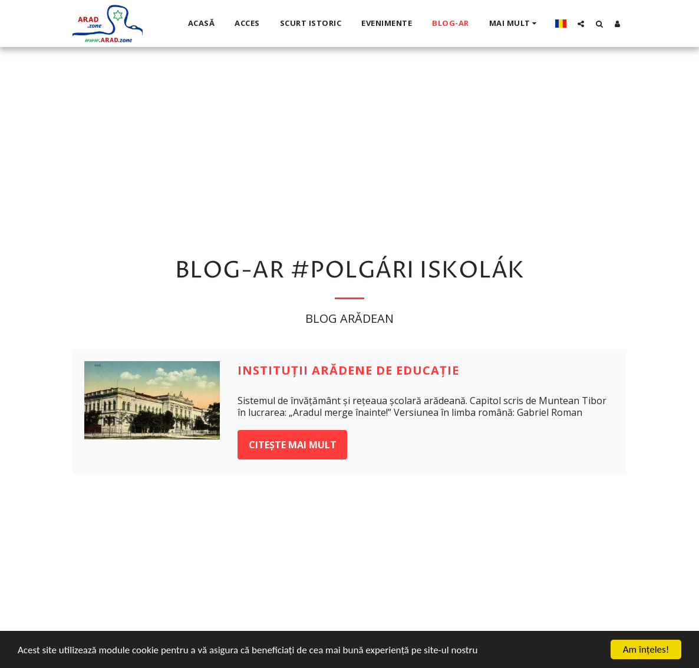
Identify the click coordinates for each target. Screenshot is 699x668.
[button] (580, 23)
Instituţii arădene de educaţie (348, 370)
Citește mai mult (293, 444)
